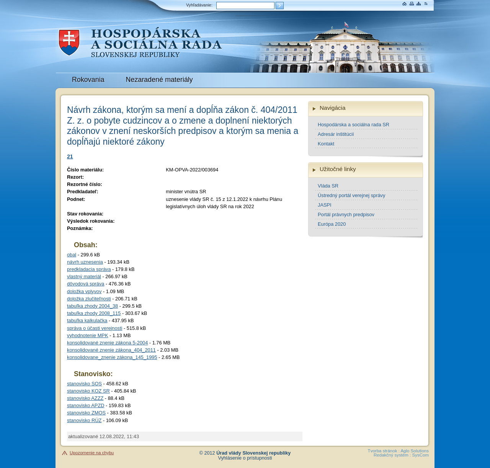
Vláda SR (328, 186)
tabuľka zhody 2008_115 (94, 313)
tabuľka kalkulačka (87, 320)
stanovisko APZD (85, 405)
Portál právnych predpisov (346, 214)
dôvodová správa (85, 284)
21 (70, 156)
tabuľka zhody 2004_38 (92, 306)
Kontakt (326, 144)
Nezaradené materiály (159, 79)
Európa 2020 (332, 224)
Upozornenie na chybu (92, 452)
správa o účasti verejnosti (94, 328)
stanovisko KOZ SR (88, 391)
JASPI (325, 205)
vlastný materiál (84, 276)
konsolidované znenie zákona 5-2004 (107, 343)
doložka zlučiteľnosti (89, 299)
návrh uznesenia (85, 262)
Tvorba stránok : (384, 450)
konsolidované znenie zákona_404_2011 (111, 350)
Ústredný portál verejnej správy (351, 195)
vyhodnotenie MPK (87, 335)
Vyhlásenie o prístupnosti (245, 458)
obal (71, 255)
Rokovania (88, 79)
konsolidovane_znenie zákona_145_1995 (112, 357)
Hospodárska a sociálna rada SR (353, 124)
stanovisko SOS (84, 383)
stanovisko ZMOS (86, 413)
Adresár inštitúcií (336, 134)
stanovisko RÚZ (84, 420)
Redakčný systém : (392, 455)
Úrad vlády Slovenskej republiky (253, 453)
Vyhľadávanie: (199, 5)
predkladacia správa (89, 269)
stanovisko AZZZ (85, 398)
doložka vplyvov (84, 291)
